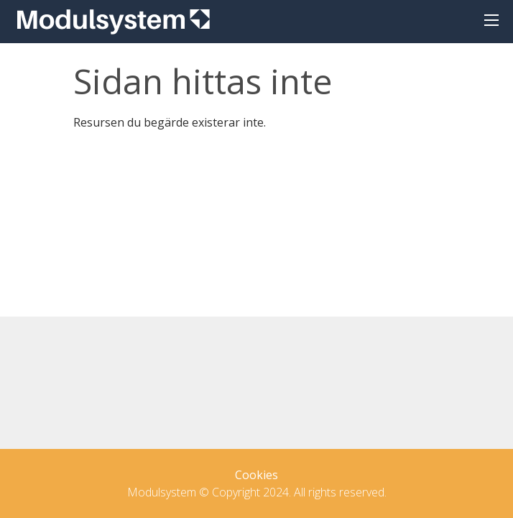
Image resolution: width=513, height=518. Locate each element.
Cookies (256, 475)
